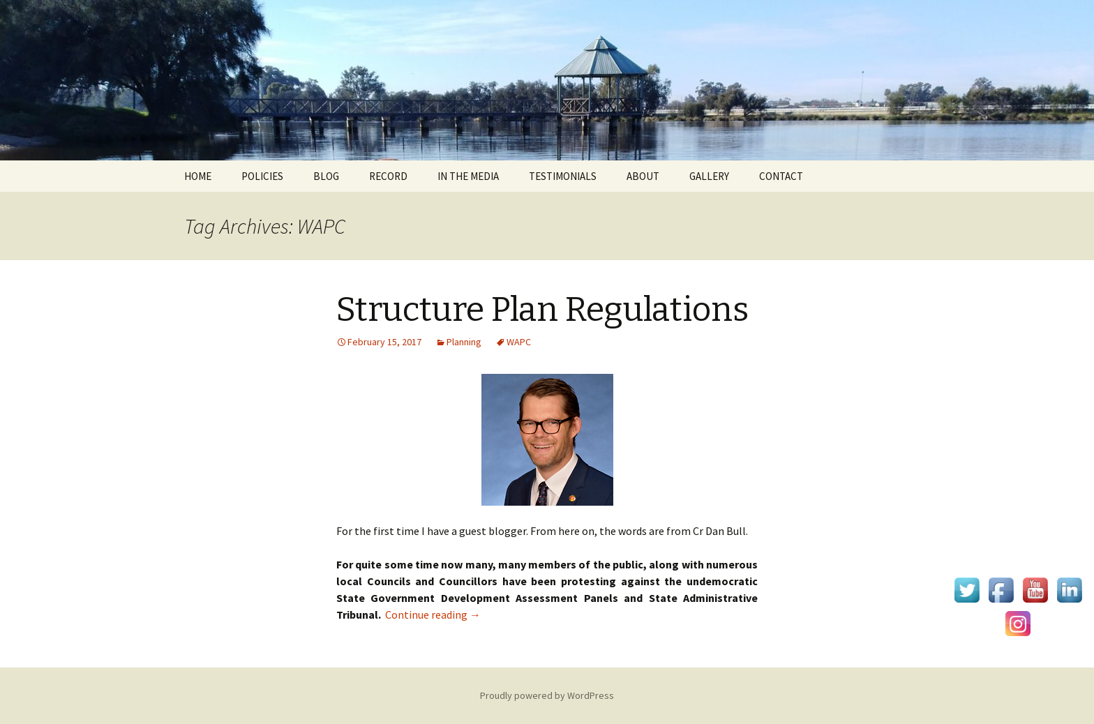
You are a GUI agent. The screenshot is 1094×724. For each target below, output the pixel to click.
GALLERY (709, 176)
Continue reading (433, 614)
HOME (197, 176)
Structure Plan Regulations (542, 309)
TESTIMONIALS (563, 176)
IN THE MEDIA (468, 176)
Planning (464, 341)
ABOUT (643, 176)
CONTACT (781, 176)
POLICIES (262, 176)
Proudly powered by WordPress (547, 695)
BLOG (326, 176)
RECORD (388, 176)
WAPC (519, 341)
